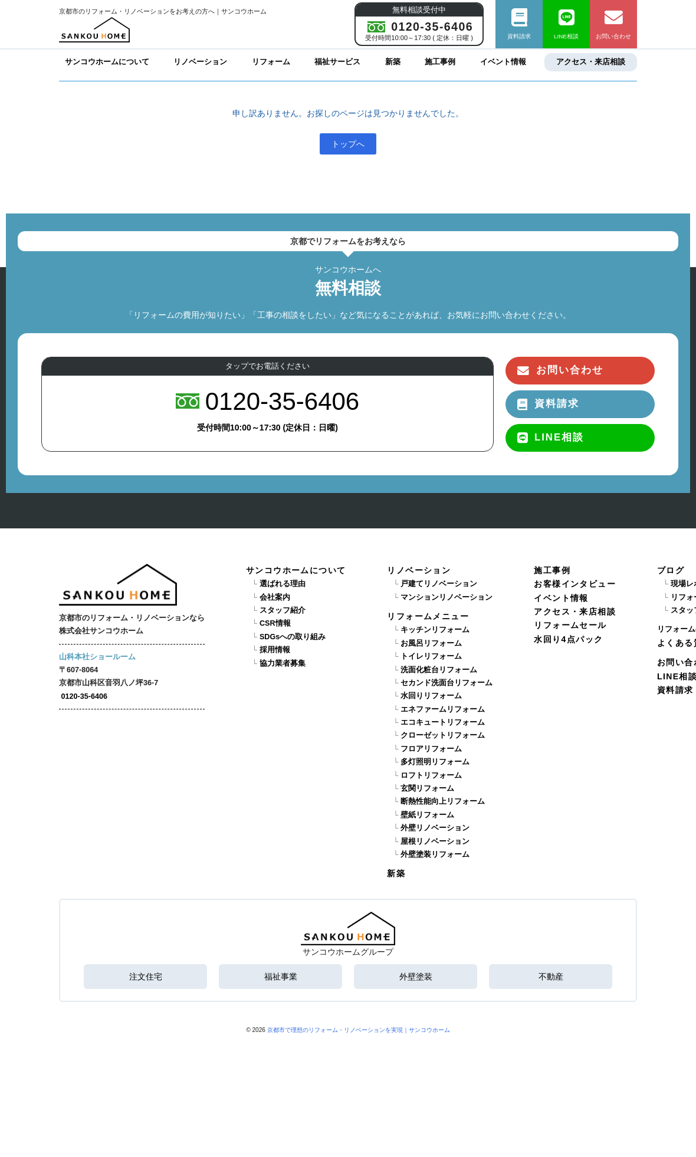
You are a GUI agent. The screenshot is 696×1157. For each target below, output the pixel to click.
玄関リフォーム (427, 788)
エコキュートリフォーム (442, 722)
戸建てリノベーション (438, 584)
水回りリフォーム (431, 696)
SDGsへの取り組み (293, 637)
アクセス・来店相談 (590, 62)
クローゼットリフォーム (442, 735)
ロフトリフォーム (431, 775)
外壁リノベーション (435, 828)
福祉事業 (280, 976)
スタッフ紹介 (283, 610)
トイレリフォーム (431, 656)
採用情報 (275, 650)
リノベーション (200, 62)
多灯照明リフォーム (435, 762)
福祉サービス (337, 62)
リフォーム (271, 62)
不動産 (551, 976)
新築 (392, 62)
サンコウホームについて (107, 62)
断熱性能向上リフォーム (442, 801)
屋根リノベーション (435, 841)
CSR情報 (275, 623)
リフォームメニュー (428, 616)
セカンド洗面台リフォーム (446, 683)
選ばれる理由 (283, 584)
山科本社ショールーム (97, 657)
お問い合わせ (613, 24)
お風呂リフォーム (431, 643)
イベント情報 (503, 62)
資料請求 (519, 24)
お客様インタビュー (575, 584)
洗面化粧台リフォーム (438, 670)
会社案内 (275, 597)
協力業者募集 (283, 663)
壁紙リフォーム (427, 815)
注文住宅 (145, 976)
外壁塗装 (415, 976)
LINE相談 (566, 24)
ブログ (670, 570)
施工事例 (440, 62)
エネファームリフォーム (442, 709)
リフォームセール (570, 625)
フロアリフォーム (431, 749)
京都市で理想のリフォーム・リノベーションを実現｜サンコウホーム (358, 1030)
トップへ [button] (348, 144)
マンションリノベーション (446, 597)
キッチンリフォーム (435, 630)
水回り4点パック (568, 639)
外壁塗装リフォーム (435, 854)
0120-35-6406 (84, 696)
